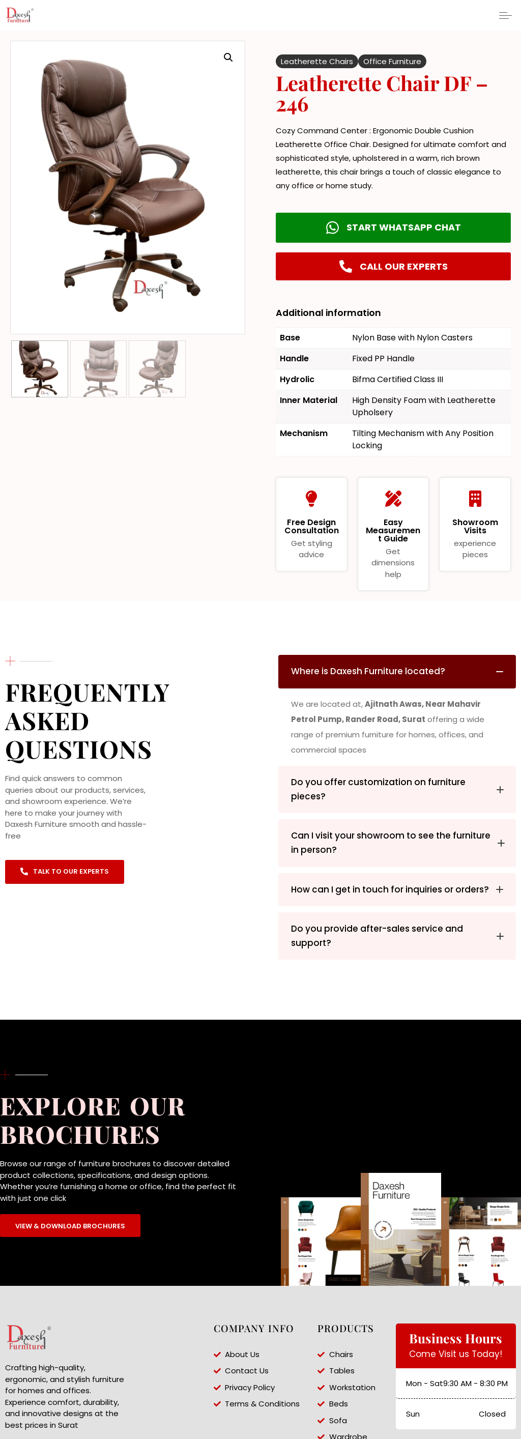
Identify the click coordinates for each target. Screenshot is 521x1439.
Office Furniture (392, 61)
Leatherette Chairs (317, 61)
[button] (228, 57)
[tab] (397, 671)
